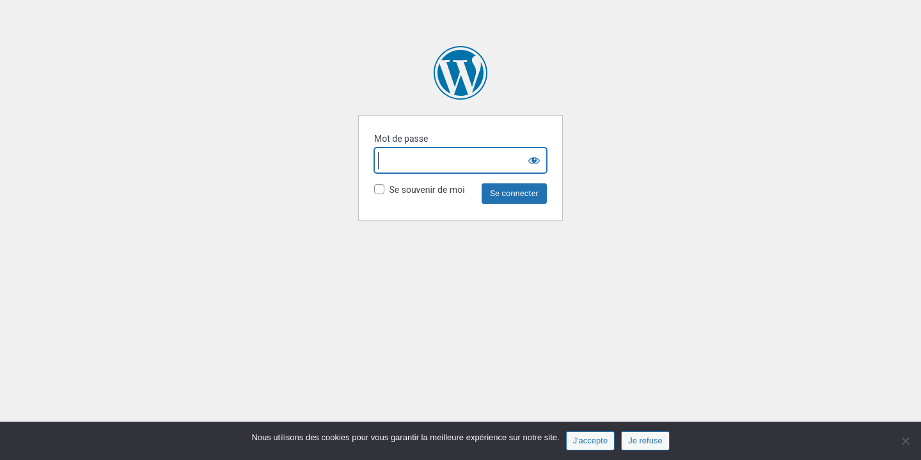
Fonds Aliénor (460, 73)
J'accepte (590, 440)
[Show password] (534, 160)
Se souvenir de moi (419, 189)
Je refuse (645, 440)
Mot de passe (401, 139)
